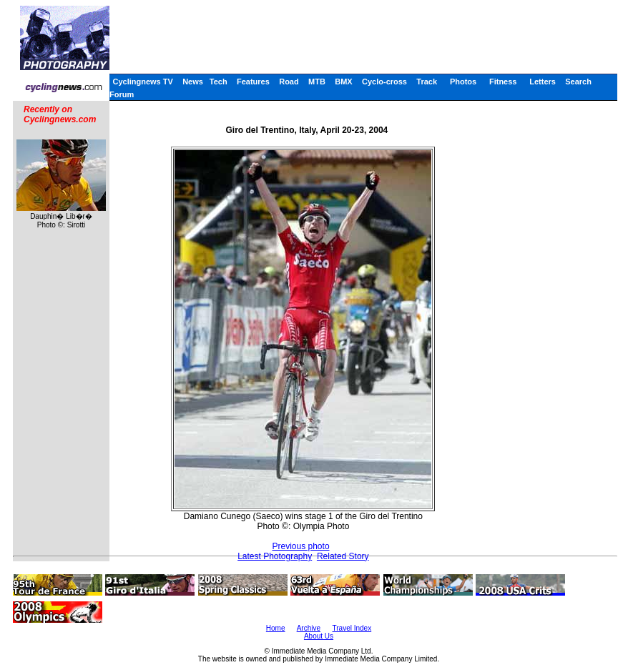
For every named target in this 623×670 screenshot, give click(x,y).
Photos (463, 81)
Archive (308, 628)
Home (275, 628)
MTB (316, 81)
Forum (121, 94)
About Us (318, 636)
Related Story (343, 556)
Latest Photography (274, 556)
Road (289, 81)
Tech (218, 81)
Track (426, 81)
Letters (542, 81)
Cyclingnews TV (142, 81)
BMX (343, 81)
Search (578, 81)
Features (253, 81)
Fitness (503, 81)
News (192, 81)
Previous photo (301, 546)
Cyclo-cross (384, 81)
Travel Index (352, 628)
